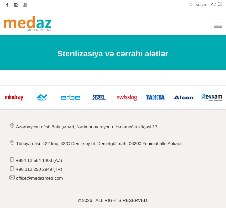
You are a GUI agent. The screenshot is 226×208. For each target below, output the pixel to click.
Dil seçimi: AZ (205, 4)
